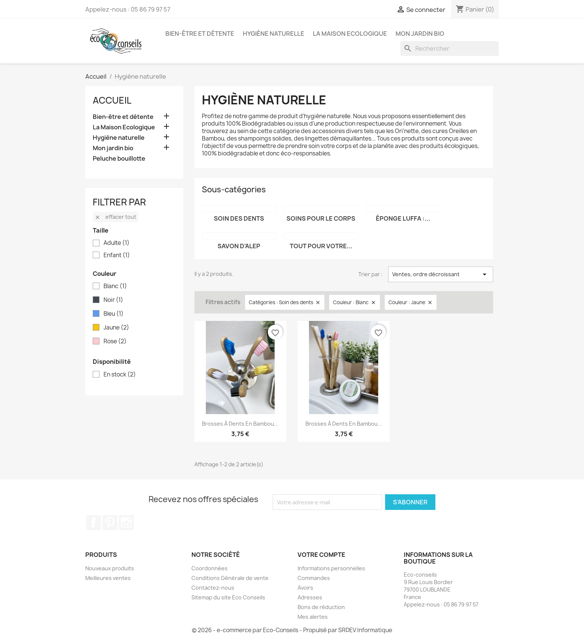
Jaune (116, 327)
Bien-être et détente (199, 33)
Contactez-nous (212, 587)
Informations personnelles (331, 568)
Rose (115, 341)
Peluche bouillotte (119, 159)
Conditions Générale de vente (230, 577)
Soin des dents (239, 218)
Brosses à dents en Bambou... (240, 423)
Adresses (310, 597)
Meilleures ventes (108, 577)
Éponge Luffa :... (403, 218)
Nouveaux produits (109, 568)
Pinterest (109, 522)
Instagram (126, 522)
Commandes (314, 577)
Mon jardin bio (420, 33)
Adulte (117, 243)
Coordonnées (209, 568)
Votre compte (321, 555)
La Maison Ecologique (350, 33)
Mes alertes (313, 616)
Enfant (117, 255)
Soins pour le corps (320, 218)
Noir (113, 300)
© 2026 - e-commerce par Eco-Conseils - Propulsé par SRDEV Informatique (292, 630)
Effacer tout (115, 216)
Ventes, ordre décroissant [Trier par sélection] (440, 274)
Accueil (112, 100)
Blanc (115, 286)
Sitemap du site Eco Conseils (228, 597)
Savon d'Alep (239, 246)
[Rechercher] (449, 48)
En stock (120, 374)
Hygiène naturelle (273, 33)
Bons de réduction (321, 607)
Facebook (93, 522)
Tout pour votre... (321, 246)
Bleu (114, 314)
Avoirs (305, 587)
